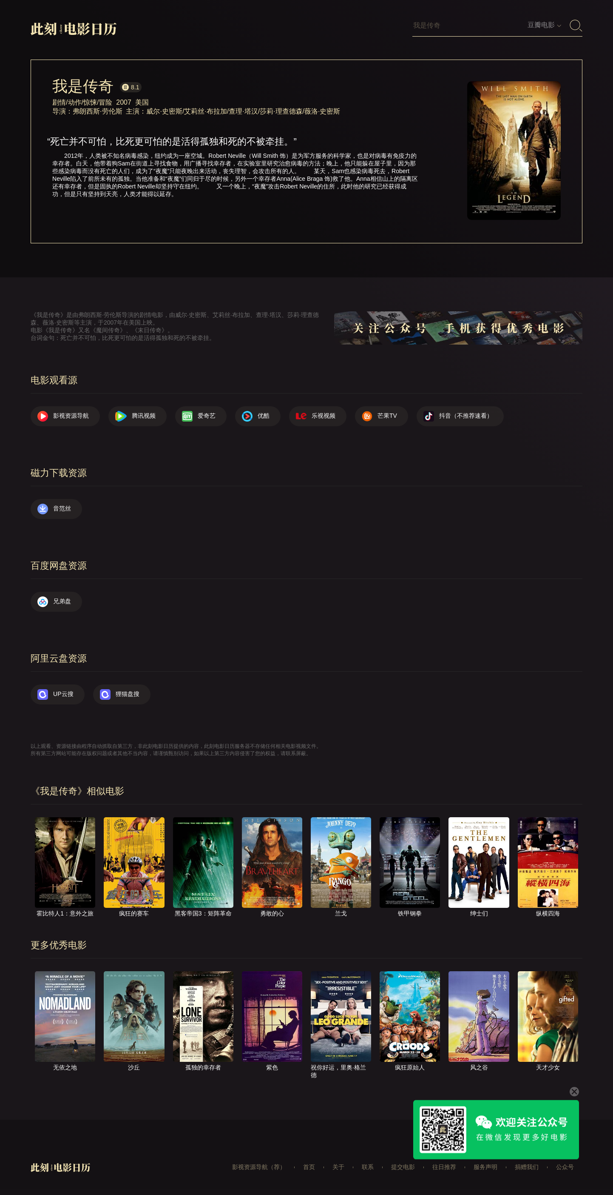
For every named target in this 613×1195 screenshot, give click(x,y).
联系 (368, 1167)
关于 (338, 1167)
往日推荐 (444, 1167)
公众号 (565, 1167)
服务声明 (485, 1167)
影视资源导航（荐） (259, 1167)
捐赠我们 (527, 1167)
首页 (309, 1167)
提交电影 (403, 1167)
